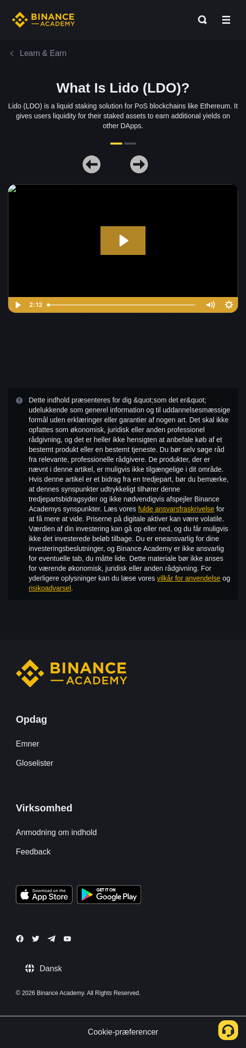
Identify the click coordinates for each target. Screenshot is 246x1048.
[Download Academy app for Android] (109, 896)
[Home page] (43, 20)
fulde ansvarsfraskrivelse (176, 509)
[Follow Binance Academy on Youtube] (67, 939)
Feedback (33, 852)
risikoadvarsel (50, 588)
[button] (226, 20)
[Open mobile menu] (226, 20)
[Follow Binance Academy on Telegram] (51, 938)
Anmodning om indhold (56, 832)
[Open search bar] (199, 20)
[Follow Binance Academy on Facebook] (20, 939)
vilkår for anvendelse (188, 578)
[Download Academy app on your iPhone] (44, 896)
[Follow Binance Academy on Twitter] (36, 939)
